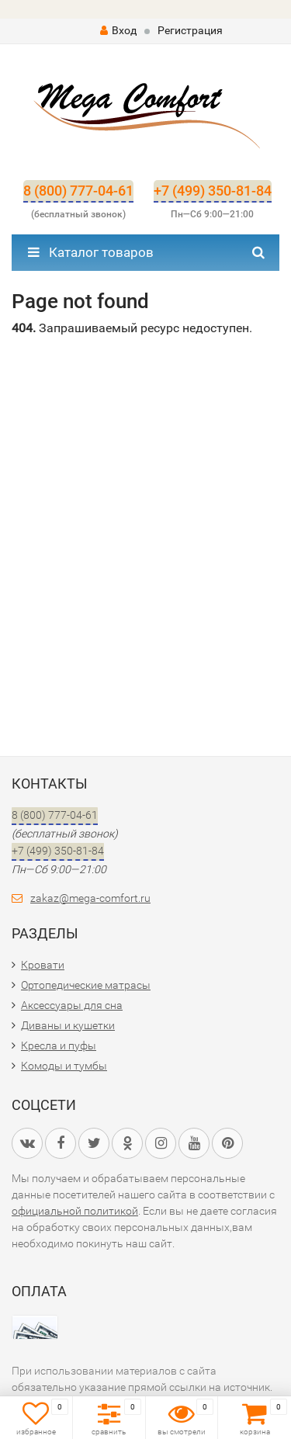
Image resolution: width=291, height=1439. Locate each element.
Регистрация (190, 30)
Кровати (42, 965)
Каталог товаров (91, 252)
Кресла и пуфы (58, 1045)
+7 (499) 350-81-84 (213, 190)
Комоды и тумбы (64, 1065)
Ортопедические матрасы (86, 985)
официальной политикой (75, 1211)
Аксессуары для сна (72, 1005)
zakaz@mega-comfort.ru (90, 898)
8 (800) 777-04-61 (78, 190)
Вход (118, 30)
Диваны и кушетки (68, 1025)
